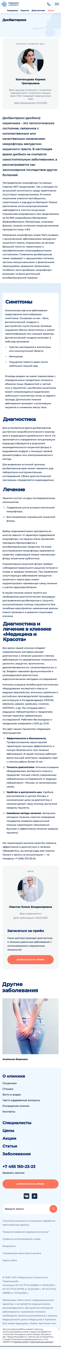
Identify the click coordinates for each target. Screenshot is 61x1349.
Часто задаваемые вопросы (21, 1100)
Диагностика (38, 10)
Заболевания (16, 1154)
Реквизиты (9, 1246)
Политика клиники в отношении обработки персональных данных (28, 1222)
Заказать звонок (13, 1172)
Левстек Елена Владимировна (30, 906)
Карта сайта (9, 1260)
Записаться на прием (30, 960)
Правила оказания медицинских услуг (25, 1231)
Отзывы (7, 1089)
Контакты (8, 1111)
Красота (24, 10)
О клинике (13, 1076)
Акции (50, 10)
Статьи (9, 1146)
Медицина (12, 10)
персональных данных (41, 1341)
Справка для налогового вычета (21, 1253)
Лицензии (9, 1083)
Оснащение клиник (15, 1106)
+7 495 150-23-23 (18, 1166)
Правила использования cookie (21, 1239)
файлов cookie (21, 1341)
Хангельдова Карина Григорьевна (30, 81)
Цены (8, 1130)
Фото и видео (11, 1094)
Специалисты (16, 1123)
